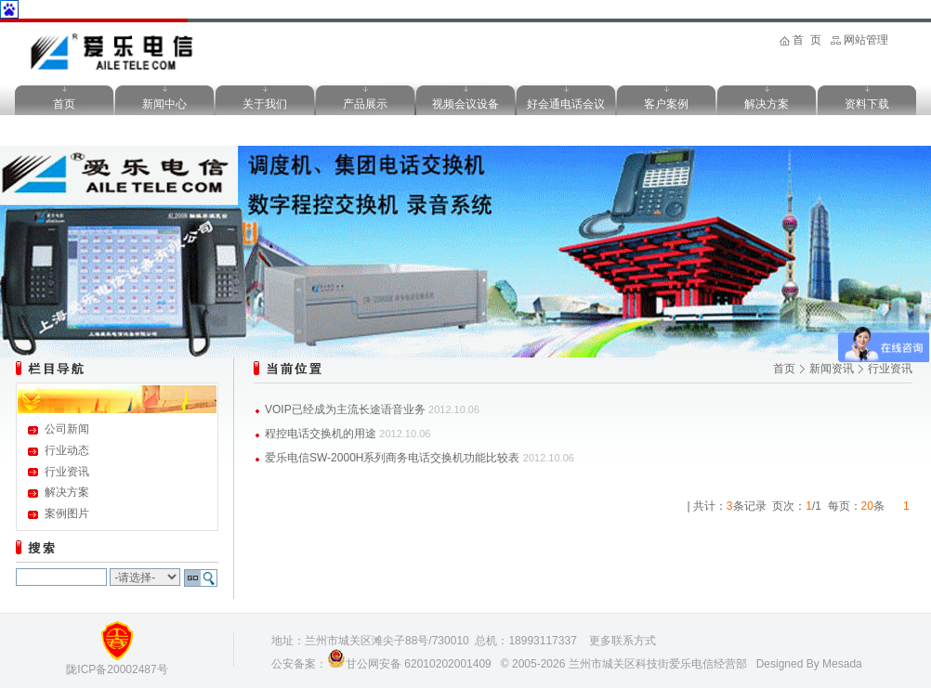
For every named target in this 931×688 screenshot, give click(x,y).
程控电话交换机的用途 (320, 433)
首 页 (807, 39)
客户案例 (666, 103)
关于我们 (265, 103)
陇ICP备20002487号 (116, 669)
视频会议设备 (465, 103)
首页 (64, 103)
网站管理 (866, 39)
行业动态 (67, 450)
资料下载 (867, 103)
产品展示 (365, 103)
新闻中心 (164, 103)
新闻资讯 (831, 368)
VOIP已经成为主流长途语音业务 (345, 409)
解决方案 (766, 103)
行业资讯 (67, 471)
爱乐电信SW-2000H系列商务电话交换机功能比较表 (392, 457)
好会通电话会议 (566, 103)
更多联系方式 (622, 640)
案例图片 (67, 513)
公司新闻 (67, 428)
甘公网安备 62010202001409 (419, 663)
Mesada (842, 663)
